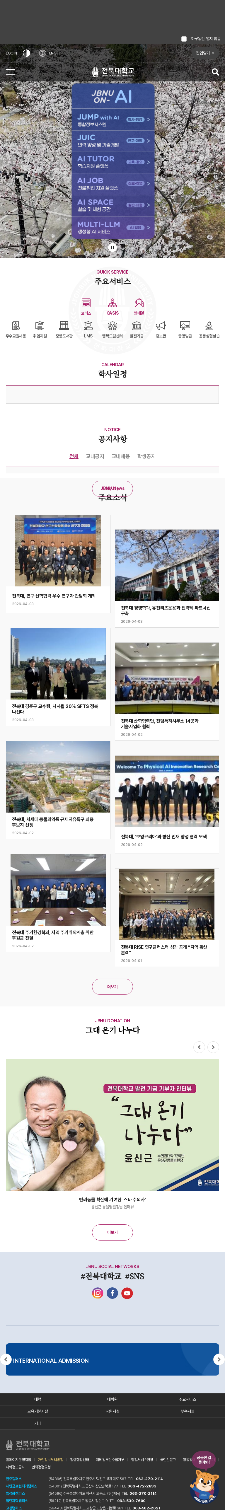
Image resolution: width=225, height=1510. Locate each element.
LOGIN (11, 53)
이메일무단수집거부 (110, 1460)
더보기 (112, 489)
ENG (48, 53)
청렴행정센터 (79, 1460)
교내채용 (121, 456)
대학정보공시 (15, 1467)
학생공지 (146, 456)
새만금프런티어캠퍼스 (21, 1486)
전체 (74, 456)
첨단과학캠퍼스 (17, 1501)
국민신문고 (168, 1460)
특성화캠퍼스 (15, 1493)
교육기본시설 (37, 1411)
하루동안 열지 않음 (206, 38)
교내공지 (95, 456)
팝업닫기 (203, 53)
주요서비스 (187, 1399)
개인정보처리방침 (50, 1460)
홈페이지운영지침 (18, 1460)
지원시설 (113, 1411)
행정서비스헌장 (142, 1460)
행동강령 (189, 1460)
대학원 (112, 1399)
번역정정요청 (41, 1467)
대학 (37, 1399)
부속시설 (187, 1411)
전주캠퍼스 (14, 1479)
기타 (37, 1423)
